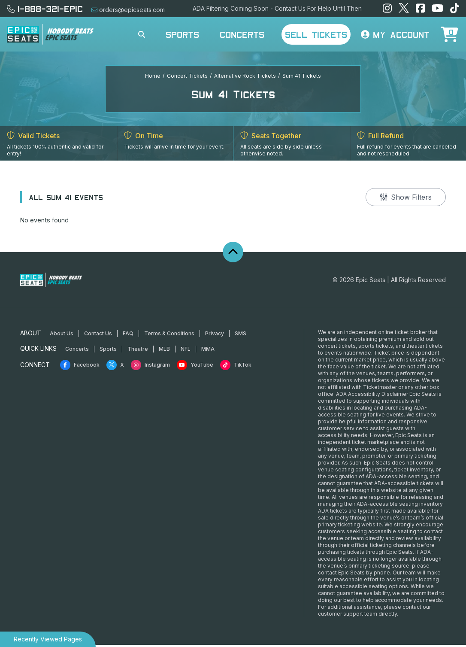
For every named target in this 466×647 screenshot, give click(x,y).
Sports (182, 34)
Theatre (137, 351)
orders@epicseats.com (128, 9)
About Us (61, 335)
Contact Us (98, 335)
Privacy (214, 335)
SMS (240, 335)
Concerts (242, 34)
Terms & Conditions (169, 335)
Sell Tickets (316, 34)
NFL (186, 351)
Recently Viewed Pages (48, 639)
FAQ (128, 335)
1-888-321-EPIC (45, 8)
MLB (164, 351)
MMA (208, 351)
